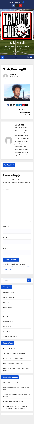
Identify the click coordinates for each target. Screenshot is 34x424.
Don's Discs (7, 307)
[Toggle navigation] (16, 57)
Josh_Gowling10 (14, 69)
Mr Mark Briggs (8, 406)
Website (6, 248)
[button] (28, 57)
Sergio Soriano (8, 388)
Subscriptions (8, 321)
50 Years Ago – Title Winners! (13, 358)
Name (6, 227)
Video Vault (7, 326)
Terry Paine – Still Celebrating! (14, 354)
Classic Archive (8, 297)
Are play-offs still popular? (13, 363)
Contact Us (7, 302)
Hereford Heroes (9, 312)
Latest (5, 317)
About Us (20, 383)
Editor (14, 74)
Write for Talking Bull (10, 336)
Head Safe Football (10, 349)
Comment (7, 189)
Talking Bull (17, 42)
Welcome (6, 331)
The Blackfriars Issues (15, 401)
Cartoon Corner (8, 292)
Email (5, 237)
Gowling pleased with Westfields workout (24, 112)
